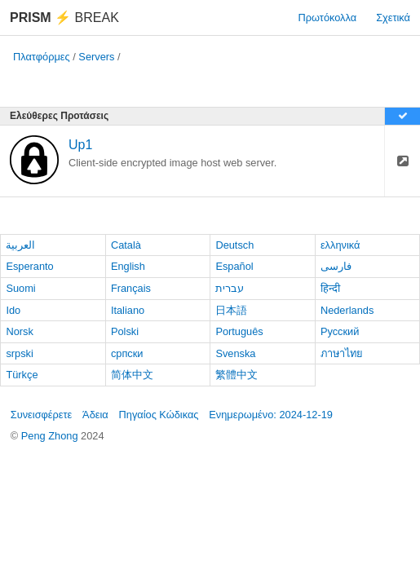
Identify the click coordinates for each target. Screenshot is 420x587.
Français (131, 288)
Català (126, 245)
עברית (229, 288)
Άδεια (95, 414)
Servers (96, 57)
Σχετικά (393, 17)
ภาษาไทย (342, 353)
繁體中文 (236, 375)
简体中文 (132, 375)
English (128, 266)
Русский (340, 331)
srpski (19, 353)
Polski (125, 331)
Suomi (20, 288)
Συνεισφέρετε (42, 414)
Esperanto (29, 266)
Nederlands (347, 310)
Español (234, 266)
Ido (13, 310)
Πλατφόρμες (41, 57)
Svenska (235, 353)
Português (239, 331)
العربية (20, 245)
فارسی (336, 266)
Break (64, 17)
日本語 (231, 310)
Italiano (127, 310)
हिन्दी (330, 288)
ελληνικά (340, 245)
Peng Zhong (51, 436)
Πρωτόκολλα (327, 17)
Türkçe (22, 375)
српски (127, 353)
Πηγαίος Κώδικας (159, 414)
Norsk (19, 331)
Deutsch (234, 245)
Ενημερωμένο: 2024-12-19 (271, 414)
